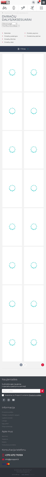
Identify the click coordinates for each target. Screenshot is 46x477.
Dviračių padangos (10, 36)
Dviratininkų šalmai (32, 36)
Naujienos (5, 439)
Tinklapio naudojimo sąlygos (10, 415)
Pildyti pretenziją (7, 426)
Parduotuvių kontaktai (9, 445)
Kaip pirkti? (5, 423)
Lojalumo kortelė (7, 418)
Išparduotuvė (8, 13)
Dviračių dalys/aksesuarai (21, 13)
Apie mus (5, 436)
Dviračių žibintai (8, 39)
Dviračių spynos (31, 33)
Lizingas (4, 421)
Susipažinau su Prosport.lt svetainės (23, 395)
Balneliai (6, 33)
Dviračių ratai (7, 42)
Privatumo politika (35, 395)
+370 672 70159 (12, 455)
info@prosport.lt (10, 459)
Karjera (4, 442)
